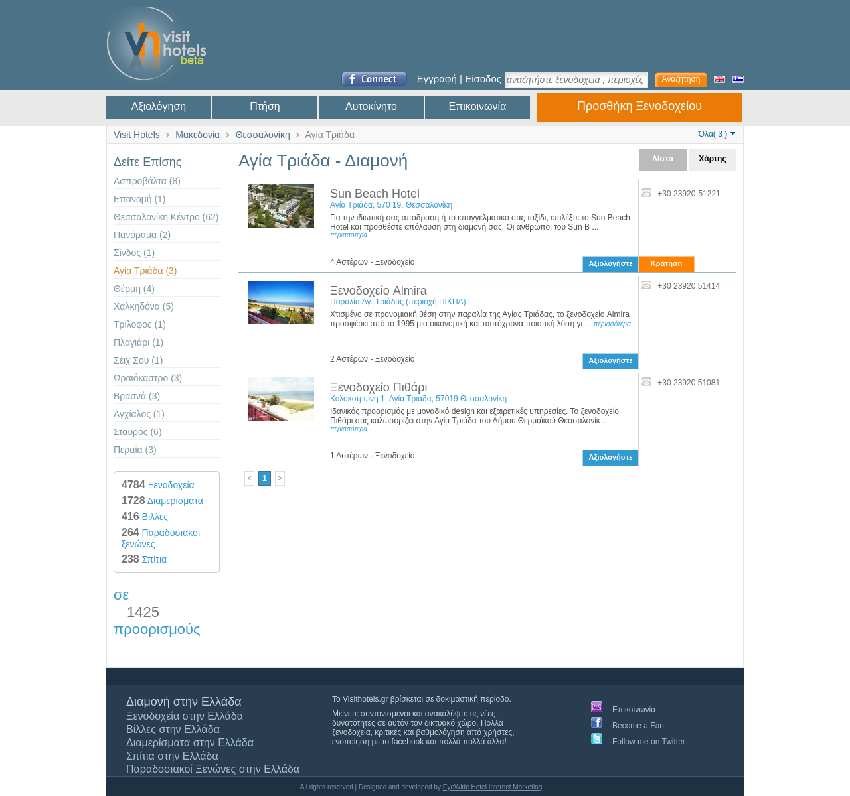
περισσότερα (348, 235)
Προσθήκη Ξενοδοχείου (639, 106)
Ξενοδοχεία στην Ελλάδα (184, 716)
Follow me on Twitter (648, 741)
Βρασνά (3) (137, 396)
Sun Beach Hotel (375, 193)
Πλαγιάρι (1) (138, 342)
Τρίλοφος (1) (140, 324)
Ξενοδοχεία (158, 485)
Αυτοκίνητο (371, 106)
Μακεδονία (197, 134)
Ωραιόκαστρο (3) (148, 378)
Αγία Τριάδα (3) (145, 270)
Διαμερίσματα (162, 501)
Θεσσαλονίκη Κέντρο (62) (166, 217)
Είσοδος (483, 78)
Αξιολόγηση (158, 106)
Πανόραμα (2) (142, 235)
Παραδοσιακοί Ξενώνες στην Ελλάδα (212, 769)
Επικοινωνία (478, 106)
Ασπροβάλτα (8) (147, 181)
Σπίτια (144, 559)
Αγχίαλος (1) (139, 414)
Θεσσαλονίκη (263, 134)
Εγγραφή (437, 78)
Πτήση (265, 106)
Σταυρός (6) (138, 432)
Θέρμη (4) (134, 288)
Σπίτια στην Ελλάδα (172, 756)
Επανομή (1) (140, 199)
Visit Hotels (137, 134)
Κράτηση (666, 263)
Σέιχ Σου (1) (138, 360)
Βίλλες (145, 516)
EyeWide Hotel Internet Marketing (493, 787)
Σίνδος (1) (134, 252)
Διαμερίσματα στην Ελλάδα (190, 742)
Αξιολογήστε (611, 263)
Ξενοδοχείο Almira (378, 290)
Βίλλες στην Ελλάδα (173, 729)
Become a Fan (638, 725)
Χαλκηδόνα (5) (144, 306)
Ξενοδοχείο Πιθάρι (378, 387)
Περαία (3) (135, 449)
